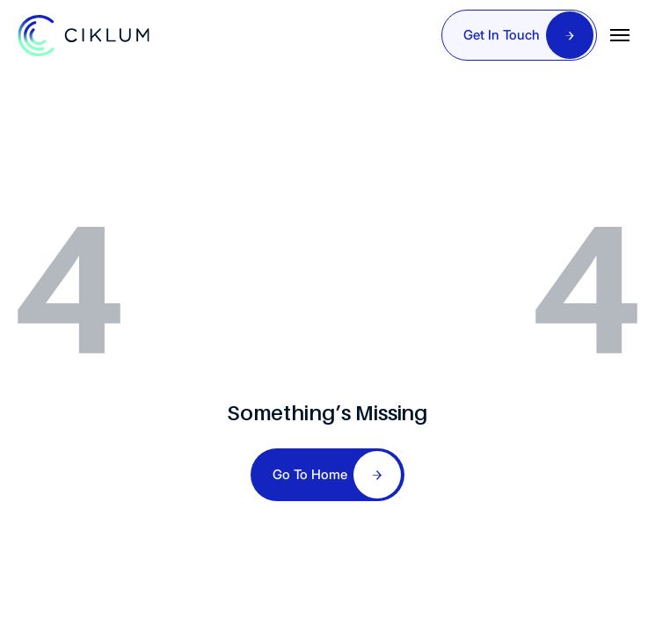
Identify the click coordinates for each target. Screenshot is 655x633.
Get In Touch (501, 34)
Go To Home (310, 474)
